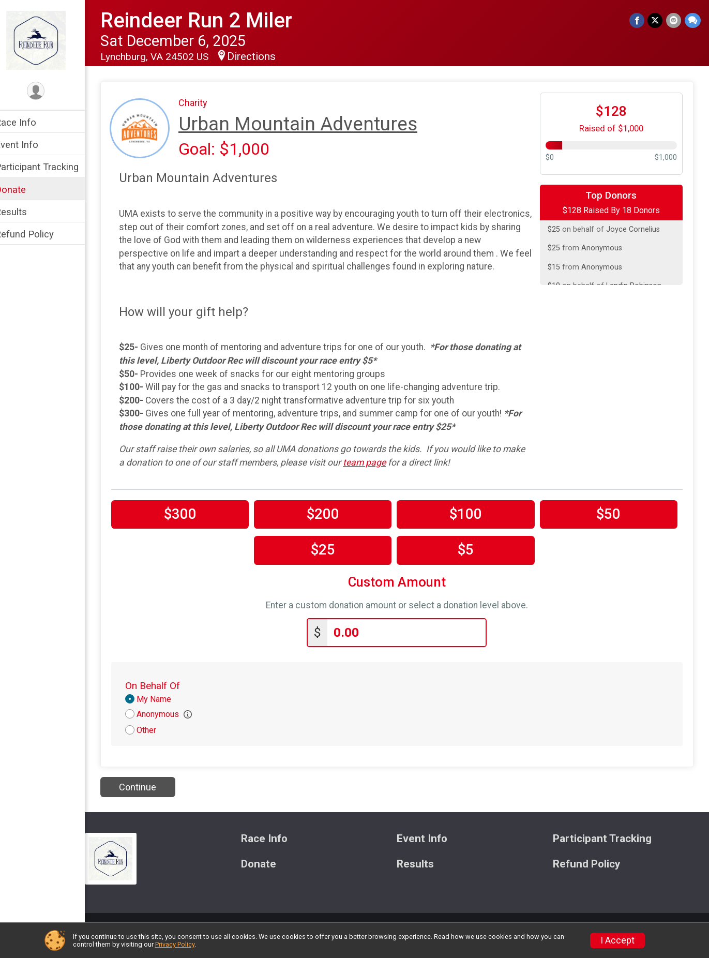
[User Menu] (49, 91)
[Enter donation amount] (414, 645)
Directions (264, 56)
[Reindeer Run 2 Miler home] (49, 40)
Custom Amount (403, 595)
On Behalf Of (166, 698)
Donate (23, 189)
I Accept (617, 940)
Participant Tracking (50, 166)
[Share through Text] (693, 20)
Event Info (30, 144)
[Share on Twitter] (655, 20)
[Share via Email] (674, 20)
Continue (151, 799)
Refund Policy (37, 234)
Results (24, 211)
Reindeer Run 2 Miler (210, 20)
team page (402, 475)
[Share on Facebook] (637, 20)
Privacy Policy (174, 944)
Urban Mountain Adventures (311, 124)
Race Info (29, 122)
